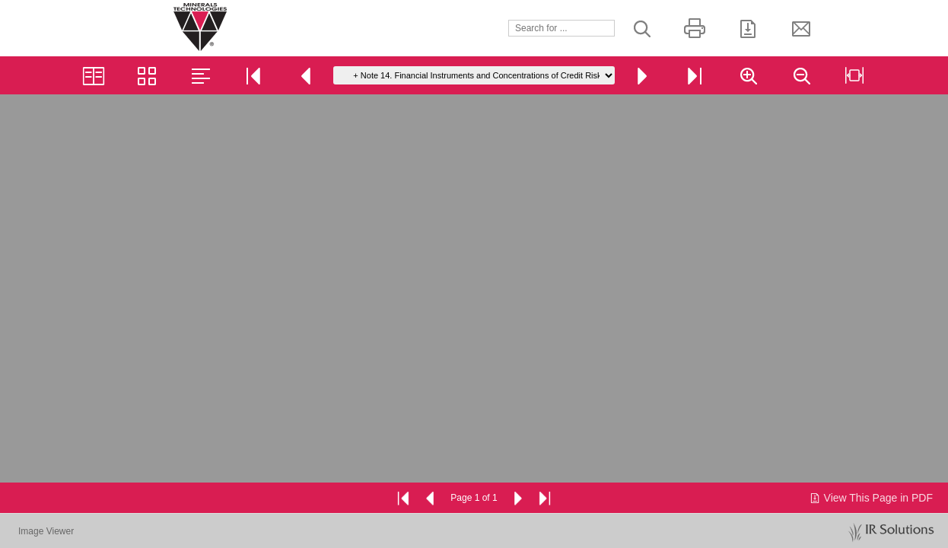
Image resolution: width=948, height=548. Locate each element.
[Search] (561, 28)
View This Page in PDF (871, 498)
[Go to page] (474, 75)
